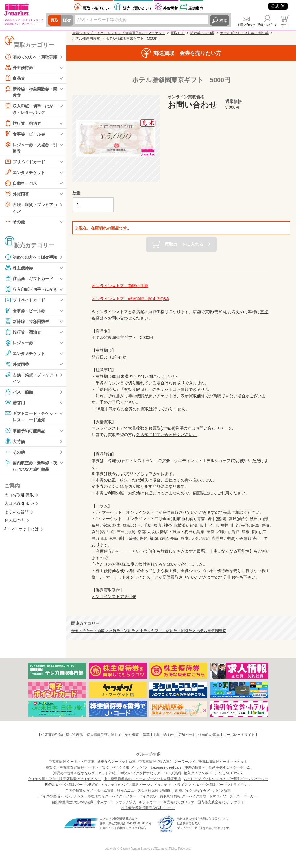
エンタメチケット (25, 172)
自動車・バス (21, 183)
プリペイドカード (25, 161)
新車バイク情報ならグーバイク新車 (203, 790)
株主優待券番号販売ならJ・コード (148, 808)
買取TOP (177, 33)
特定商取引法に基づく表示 (62, 735)
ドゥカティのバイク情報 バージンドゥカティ (136, 785)
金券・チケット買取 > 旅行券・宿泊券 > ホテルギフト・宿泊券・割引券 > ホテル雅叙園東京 (148, 631)
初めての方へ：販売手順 (31, 257)
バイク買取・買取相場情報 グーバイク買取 (172, 796)
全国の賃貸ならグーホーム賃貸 (89, 790)
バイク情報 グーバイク (129, 767)
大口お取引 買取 (19, 495)
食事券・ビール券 (25, 133)
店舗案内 (195, 8)
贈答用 (15, 402)
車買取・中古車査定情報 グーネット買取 (77, 767)
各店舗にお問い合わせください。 (166, 434)
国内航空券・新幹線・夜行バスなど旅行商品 (31, 465)
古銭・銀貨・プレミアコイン (31, 207)
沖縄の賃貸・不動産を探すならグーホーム (217, 767)
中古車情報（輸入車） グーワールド (166, 762)
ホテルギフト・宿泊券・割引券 (244, 33)
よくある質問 (16, 512)
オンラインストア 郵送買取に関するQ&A (130, 298)
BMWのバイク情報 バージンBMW (71, 785)
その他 (15, 221)
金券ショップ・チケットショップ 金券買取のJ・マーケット (118, 33)
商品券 (15, 78)
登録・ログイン (267, 24)
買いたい (138, 8)
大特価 (15, 441)
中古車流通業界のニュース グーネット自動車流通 (142, 779)
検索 (223, 20)
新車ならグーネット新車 (116, 762)
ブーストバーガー (243, 796)
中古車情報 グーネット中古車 (72, 762)
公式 (278, 6)
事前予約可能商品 (25, 430)
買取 (54, 20)
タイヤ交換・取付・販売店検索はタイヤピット (64, 779)
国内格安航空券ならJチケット (220, 802)
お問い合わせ (246, 24)
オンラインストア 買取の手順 (120, 285)
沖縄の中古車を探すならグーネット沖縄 (84, 773)
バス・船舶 (19, 392)
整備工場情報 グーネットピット (222, 762)
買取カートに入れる (184, 244)
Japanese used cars (166, 767)
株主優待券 (19, 67)
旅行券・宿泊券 (23, 123)
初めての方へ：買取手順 (31, 56)
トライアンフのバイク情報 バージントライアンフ (212, 785)
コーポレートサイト (239, 735)
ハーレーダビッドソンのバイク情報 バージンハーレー (226, 779)
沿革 (146, 735)
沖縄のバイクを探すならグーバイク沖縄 (150, 773)
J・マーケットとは (21, 529)
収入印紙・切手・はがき (31, 289)
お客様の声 (14, 520)
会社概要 (132, 735)
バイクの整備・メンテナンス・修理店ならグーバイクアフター (87, 796)
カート (285, 24)
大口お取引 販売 (19, 503)
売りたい (98, 8)
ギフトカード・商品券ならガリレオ (167, 802)
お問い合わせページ (213, 428)
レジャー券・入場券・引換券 (31, 147)
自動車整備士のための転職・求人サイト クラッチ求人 (94, 802)
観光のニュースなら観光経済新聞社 (144, 790)
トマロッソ (217, 796)
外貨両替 (170, 8)
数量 (76, 193)
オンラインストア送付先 (114, 596)
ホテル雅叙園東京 (86, 38)
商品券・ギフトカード (29, 278)
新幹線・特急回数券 (27, 321)
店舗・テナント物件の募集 (199, 735)
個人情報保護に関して (104, 735)
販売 (67, 20)
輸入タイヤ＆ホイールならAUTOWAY (213, 773)
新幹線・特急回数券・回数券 (31, 91)
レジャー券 (19, 342)
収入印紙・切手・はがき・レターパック (29, 108)
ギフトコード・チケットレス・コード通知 (31, 416)
